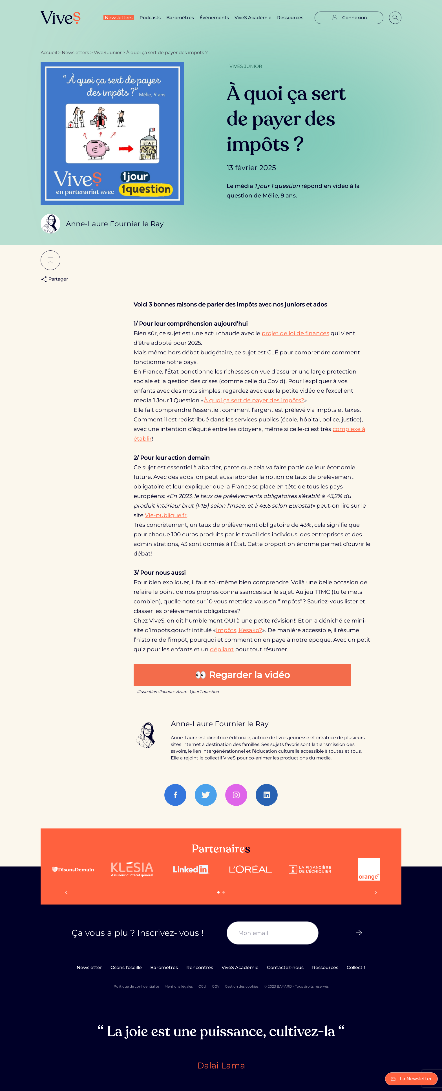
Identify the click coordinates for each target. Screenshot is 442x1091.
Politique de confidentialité (136, 986)
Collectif (356, 967)
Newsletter (89, 967)
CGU (202, 986)
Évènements (214, 17)
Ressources (290, 17)
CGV (215, 986)
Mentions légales (179, 986)
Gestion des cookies (241, 986)
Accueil (49, 52)
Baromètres (180, 17)
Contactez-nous (285, 967)
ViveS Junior (107, 52)
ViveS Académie (253, 17)
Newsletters (118, 17)
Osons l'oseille (126, 967)
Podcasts (150, 17)
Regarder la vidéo (249, 674)
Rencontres (199, 967)
